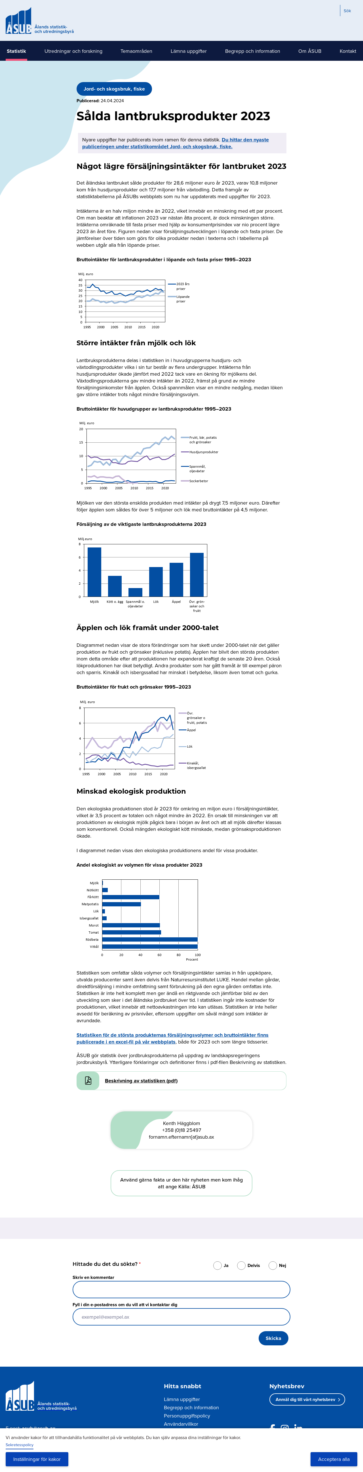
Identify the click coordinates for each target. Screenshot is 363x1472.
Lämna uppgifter (189, 51)
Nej (282, 1265)
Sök (347, 11)
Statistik (16, 51)
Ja (226, 1265)
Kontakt (348, 51)
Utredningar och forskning (73, 51)
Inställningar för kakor (37, 1459)
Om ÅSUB (309, 51)
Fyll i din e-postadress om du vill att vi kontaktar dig (125, 1304)
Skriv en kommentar (93, 1277)
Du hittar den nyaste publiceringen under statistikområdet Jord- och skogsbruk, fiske (175, 143)
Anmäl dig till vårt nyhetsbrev (305, 1399)
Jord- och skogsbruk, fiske (114, 89)
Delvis (254, 1265)
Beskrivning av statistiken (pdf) (141, 1080)
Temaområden (136, 51)
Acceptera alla (334, 1459)
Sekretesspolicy (19, 1445)
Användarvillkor (181, 1423)
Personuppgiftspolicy (187, 1415)
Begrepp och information (252, 51)
